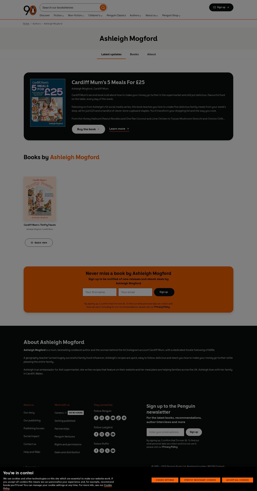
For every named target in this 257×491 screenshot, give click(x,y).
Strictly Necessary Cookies (200, 484)
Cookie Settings (165, 484)
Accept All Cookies (237, 484)
